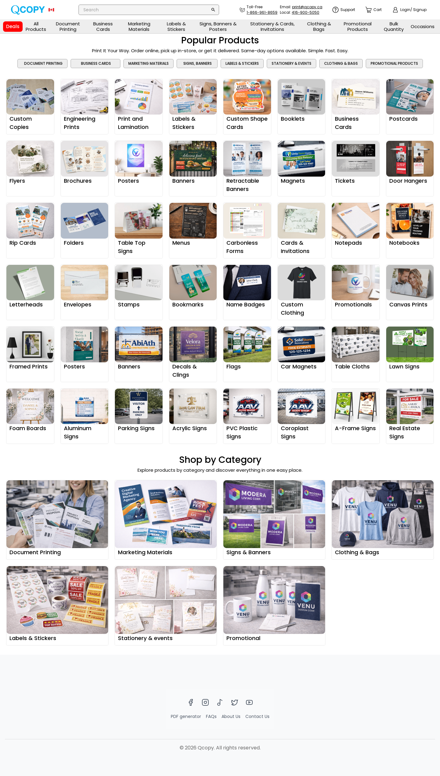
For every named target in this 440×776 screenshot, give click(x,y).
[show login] (409, 10)
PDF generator (186, 716)
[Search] (213, 10)
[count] (373, 10)
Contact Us (257, 716)
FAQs (211, 716)
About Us (231, 716)
